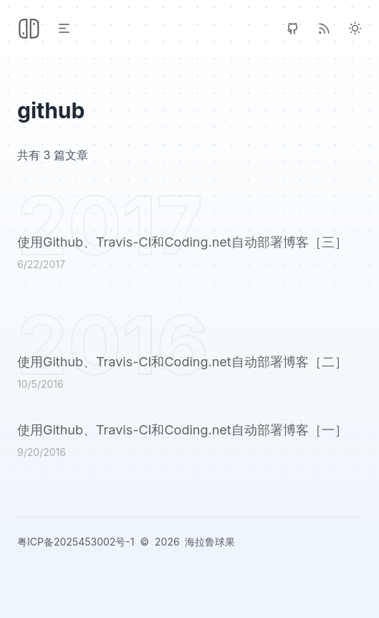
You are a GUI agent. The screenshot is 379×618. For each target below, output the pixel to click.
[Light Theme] (355, 28)
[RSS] (324, 28)
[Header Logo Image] (28, 28)
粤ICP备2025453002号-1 (75, 542)
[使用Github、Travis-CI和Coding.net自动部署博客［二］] (189, 374)
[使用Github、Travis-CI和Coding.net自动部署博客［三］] (189, 254)
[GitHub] (292, 28)
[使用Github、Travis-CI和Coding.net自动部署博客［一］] (189, 442)
